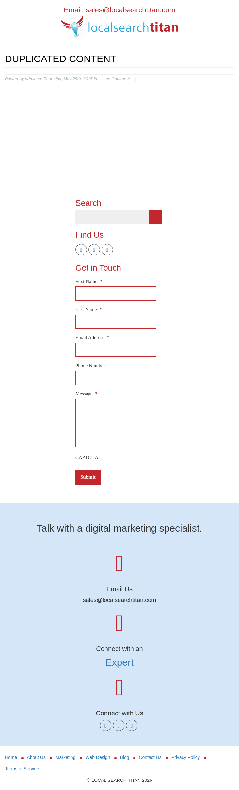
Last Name (88, 309)
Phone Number (90, 365)
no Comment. (118, 79)
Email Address (92, 337)
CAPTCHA (86, 457)
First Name (89, 281)
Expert (119, 662)
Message (86, 393)
